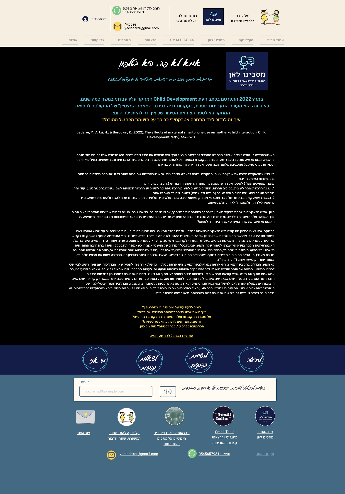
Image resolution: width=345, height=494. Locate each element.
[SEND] (168, 391)
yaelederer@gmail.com (142, 28)
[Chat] (116, 10)
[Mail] (117, 26)
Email (83, 382)
